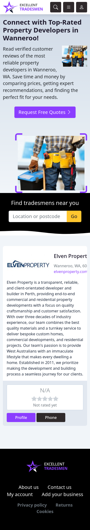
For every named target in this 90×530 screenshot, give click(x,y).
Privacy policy (32, 505)
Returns (64, 505)
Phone (51, 417)
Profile (21, 417)
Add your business (62, 494)
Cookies (44, 511)
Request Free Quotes (45, 112)
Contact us (60, 487)
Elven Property (72, 255)
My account (20, 494)
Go (74, 216)
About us (28, 487)
